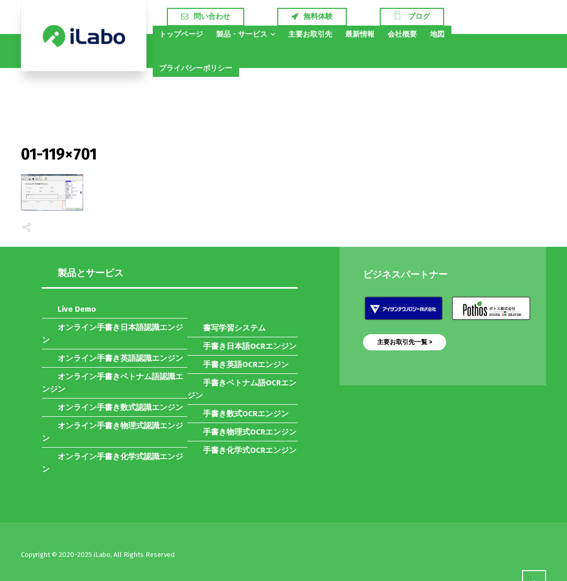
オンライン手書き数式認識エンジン (120, 407)
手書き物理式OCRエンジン (250, 432)
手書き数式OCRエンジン (246, 413)
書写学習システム (234, 328)
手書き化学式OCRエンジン (250, 450)
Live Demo (77, 309)
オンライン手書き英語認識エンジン (120, 358)
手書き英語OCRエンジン (246, 364)
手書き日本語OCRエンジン (250, 346)
